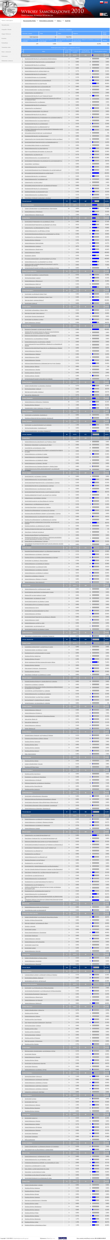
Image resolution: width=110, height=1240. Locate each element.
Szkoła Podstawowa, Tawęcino (32, 951)
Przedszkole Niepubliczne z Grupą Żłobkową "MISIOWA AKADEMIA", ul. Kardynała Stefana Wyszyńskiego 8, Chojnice (43, 538)
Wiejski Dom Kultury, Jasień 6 (32, 277)
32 (22, 154)
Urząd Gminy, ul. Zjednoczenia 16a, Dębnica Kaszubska (39, 987)
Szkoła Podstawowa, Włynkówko (33, 1127)
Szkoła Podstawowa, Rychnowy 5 (33, 713)
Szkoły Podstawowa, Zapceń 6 (32, 322)
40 (22, 179)
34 (22, 160)
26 (22, 136)
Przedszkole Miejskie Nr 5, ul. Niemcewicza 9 (36, 136)
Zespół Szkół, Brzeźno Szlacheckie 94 (34, 316)
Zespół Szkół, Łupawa (30, 1098)
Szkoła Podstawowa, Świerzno (32, 360)
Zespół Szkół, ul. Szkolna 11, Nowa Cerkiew (36, 560)
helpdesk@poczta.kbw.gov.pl (21, 1238)
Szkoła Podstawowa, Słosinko (32, 369)
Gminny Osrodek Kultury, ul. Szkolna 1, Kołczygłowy (38, 297)
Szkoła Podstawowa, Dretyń (32, 357)
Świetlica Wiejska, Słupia (31, 744)
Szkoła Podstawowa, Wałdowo (32, 354)
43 (22, 188)
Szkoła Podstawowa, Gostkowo (33, 246)
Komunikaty (5, 43)
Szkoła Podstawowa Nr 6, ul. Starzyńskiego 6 (36, 148)
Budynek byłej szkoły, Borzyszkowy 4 (34, 313)
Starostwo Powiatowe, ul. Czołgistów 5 (35, 860)
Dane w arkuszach (6, 51)
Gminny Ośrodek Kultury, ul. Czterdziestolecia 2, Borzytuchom (41, 208)
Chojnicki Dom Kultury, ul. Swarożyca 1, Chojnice (38, 507)
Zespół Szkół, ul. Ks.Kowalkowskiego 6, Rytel (36, 610)
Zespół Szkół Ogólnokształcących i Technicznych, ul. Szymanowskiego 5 (43, 160)
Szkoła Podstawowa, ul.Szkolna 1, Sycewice (36, 1082)
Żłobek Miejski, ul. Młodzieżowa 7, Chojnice (36, 541)
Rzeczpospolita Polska (29, 21)
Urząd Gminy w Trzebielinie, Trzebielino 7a (36, 414)
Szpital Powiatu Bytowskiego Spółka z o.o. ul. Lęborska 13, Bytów (42, 267)
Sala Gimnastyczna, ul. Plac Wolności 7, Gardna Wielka (39, 1149)
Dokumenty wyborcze (7, 60)
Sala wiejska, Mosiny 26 (31, 719)
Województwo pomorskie (46, 21)
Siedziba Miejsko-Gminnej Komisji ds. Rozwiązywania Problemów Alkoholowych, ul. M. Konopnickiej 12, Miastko (42, 332)
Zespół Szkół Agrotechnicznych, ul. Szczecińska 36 (38, 80)
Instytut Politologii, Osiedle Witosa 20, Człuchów (37, 700)
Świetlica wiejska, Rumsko (31, 1044)
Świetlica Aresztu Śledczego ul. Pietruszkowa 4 (37, 535)
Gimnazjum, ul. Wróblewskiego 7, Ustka (35, 1165)
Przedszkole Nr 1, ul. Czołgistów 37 (34, 863)
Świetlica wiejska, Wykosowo (32, 1038)
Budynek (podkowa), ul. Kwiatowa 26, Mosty (36, 923)
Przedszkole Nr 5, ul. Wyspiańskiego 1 (34, 884)
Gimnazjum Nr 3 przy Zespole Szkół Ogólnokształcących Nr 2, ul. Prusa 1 (44, 139)
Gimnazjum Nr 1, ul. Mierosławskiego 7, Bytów (37, 227)
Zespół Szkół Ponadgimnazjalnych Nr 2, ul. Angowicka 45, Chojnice (42, 491)
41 (22, 182)
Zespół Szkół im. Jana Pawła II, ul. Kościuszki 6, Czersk (39, 592)
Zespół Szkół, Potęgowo (31, 1101)
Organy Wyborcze (6, 34)
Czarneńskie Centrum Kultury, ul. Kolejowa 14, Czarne (39, 646)
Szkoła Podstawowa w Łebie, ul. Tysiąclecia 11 (37, 907)
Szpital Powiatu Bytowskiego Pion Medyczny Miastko (38, 378)
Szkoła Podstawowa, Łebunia (32, 828)
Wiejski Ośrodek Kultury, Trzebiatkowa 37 (36, 428)
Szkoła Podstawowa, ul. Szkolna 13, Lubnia (36, 454)
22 (22, 123)
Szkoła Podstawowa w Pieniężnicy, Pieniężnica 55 (37, 808)
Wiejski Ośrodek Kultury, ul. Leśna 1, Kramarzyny (38, 431)
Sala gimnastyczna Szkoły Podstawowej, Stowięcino (38, 1022)
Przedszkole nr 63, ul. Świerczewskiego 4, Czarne (37, 652)
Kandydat (67, 21)
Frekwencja (4, 56)
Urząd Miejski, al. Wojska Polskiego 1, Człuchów (37, 690)
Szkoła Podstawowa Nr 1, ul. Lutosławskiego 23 (37, 157)
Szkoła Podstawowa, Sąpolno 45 (33, 780)
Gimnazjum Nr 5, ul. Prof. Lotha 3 (33, 182)
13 (22, 95)
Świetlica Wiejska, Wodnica (32, 1215)
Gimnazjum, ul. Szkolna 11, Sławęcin (34, 576)
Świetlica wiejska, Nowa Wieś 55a (33, 786)
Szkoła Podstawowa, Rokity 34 (33, 284)
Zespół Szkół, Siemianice (31, 1136)
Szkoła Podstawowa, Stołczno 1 (33, 725)
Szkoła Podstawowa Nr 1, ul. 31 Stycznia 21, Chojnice (38, 479)
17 (22, 108)
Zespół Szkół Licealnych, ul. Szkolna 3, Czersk (37, 601)
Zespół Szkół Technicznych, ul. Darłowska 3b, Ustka (38, 1178)
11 (22, 89)
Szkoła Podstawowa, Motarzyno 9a (34, 997)
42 (22, 185)
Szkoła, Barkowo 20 (30, 728)
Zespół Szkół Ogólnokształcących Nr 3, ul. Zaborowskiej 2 (40, 68)
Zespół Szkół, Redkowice (31, 935)
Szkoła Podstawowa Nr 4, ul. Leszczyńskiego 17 (37, 120)
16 (22, 105)
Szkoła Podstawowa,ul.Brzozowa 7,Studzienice (37, 401)
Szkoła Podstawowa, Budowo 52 (33, 1003)
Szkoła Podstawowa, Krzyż (32, 607)
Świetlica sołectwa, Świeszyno (32, 372)
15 (22, 102)
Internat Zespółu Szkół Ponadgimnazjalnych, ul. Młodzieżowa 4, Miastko (43, 347)
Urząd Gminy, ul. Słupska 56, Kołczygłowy (36, 294)
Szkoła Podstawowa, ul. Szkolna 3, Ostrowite (36, 569)
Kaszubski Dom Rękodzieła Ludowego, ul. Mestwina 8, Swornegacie (42, 551)
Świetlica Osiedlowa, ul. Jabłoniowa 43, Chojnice (37, 525)
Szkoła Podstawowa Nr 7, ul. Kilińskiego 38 (36, 179)
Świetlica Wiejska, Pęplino (31, 1212)
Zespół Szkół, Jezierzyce (31, 1118)
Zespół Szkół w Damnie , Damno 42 (34, 977)
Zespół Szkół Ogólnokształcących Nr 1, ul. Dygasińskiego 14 (40, 847)
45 (22, 194)
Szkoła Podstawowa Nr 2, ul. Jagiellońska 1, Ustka (38, 1159)
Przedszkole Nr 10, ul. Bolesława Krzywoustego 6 (37, 891)
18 (22, 111)
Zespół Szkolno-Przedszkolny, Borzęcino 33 (36, 994)
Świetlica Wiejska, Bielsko (31, 760)
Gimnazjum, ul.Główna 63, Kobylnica (34, 1091)
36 (22, 166)
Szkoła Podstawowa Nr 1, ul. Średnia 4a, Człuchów (38, 693)
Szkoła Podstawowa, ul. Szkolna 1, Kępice (35, 1069)
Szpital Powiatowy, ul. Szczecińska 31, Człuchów (37, 703)
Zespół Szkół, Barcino (30, 1054)
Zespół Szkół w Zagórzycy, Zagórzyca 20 (35, 980)
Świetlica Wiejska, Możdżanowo (33, 1206)
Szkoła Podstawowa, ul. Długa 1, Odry (34, 623)
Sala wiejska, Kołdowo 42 (31, 722)
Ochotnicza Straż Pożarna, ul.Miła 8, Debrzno (36, 738)
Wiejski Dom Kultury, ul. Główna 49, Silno (36, 566)
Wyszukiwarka (5, 25)
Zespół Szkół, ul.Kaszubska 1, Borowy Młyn (36, 310)
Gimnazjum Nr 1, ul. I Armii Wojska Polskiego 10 (37, 835)
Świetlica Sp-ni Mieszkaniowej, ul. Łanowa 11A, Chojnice (40, 510)
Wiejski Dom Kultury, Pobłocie (33, 1025)
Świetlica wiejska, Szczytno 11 (32, 773)
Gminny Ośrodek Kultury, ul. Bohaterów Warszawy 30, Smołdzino (42, 1146)
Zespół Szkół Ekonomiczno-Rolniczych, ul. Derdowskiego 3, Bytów (42, 233)
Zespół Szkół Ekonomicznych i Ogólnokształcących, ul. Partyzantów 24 (43, 170)
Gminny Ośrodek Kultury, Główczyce (34, 1010)
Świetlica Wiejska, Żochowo (32, 1111)
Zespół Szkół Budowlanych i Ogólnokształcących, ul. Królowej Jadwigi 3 (43, 117)
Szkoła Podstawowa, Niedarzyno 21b (34, 214)
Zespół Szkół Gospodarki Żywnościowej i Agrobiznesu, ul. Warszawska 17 (44, 844)
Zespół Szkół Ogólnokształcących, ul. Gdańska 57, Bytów (39, 221)
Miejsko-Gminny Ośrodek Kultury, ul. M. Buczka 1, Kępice (40, 1051)
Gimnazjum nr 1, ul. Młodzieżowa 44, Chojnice (37, 504)
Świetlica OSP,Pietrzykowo (32, 767)
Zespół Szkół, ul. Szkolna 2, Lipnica (34, 319)
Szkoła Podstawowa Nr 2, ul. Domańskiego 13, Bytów (38, 261)
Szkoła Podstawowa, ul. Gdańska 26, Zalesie (36, 460)
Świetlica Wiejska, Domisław (32, 665)
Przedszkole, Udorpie (30, 255)
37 (22, 170)
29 (22, 145)
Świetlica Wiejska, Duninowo (32, 1188)
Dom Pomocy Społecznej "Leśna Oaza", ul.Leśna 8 (38, 197)
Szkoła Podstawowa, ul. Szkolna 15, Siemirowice (37, 825)
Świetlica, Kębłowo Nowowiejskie (33, 920)
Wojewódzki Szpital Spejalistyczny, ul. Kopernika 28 (38, 132)
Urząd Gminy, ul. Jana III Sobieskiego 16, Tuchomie (38, 424)
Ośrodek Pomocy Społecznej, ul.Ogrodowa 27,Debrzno (39, 735)
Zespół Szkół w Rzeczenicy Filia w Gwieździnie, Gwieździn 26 (41, 805)
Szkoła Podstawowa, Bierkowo (33, 1130)
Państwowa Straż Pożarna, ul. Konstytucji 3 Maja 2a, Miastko (40, 335)
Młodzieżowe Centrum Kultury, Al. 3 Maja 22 (36, 111)
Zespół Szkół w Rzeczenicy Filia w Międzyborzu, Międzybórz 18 (41, 802)
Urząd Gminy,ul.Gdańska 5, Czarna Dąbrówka (36, 274)
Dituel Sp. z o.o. (51, 1238)
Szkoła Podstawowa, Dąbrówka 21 (33, 211)
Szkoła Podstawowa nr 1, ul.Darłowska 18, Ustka (37, 1156)
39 (22, 176)
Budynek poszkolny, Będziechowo (33, 1041)
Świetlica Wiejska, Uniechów (32, 747)
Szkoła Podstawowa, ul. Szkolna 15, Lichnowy (37, 572)
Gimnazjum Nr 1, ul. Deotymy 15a (34, 154)
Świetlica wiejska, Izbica (31, 1028)
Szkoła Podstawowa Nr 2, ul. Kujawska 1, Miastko (38, 341)
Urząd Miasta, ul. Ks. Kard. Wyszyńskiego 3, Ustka (38, 1175)
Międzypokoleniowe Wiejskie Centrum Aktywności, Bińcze (40, 662)
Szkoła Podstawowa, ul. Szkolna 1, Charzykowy (37, 554)
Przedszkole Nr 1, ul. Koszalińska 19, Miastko (36, 338)
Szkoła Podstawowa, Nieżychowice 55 (34, 582)
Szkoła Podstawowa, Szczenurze (33, 961)
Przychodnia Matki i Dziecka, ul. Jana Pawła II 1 (37, 145)
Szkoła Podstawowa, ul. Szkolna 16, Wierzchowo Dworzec (40, 716)
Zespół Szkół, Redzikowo (31, 1133)
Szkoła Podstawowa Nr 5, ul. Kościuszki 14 (36, 894)
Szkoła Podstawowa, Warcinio (32, 1057)
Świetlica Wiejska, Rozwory (32, 750)
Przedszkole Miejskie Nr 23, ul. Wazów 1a (35, 105)
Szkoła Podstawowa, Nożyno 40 (33, 287)
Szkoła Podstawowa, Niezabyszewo (34, 249)
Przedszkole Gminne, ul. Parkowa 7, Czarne (36, 649)
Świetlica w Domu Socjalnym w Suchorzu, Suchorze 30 (39, 418)
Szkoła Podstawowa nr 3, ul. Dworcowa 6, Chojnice (38, 488)
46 (22, 197)
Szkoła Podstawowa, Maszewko (33, 964)
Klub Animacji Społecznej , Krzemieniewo (36, 668)
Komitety (4, 38)
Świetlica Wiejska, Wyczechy (32, 659)
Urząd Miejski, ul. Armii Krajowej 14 (34, 875)
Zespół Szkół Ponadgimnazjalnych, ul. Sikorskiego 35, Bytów (40, 224)
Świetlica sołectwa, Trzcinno (32, 375)
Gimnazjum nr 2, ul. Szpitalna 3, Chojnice (35, 498)
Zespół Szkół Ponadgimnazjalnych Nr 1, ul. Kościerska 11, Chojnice (42, 482)
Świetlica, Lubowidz (30, 926)
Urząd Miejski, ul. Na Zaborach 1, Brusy (35, 447)
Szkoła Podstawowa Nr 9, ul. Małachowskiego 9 (37, 126)
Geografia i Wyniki (6, 29)
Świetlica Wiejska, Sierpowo (32, 671)
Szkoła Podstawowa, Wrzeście (32, 1121)
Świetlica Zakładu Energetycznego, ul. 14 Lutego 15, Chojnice (41, 494)
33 (22, 157)
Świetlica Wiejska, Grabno (31, 1203)
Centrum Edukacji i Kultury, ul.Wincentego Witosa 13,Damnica (41, 974)
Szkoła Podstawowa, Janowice (32, 938)
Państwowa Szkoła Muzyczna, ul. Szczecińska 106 (38, 86)
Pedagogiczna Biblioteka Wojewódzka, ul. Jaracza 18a (38, 151)
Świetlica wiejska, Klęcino (31, 1013)
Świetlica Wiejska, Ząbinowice (33, 240)
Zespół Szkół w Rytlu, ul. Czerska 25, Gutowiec (37, 604)
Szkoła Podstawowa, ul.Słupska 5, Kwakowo (36, 1085)
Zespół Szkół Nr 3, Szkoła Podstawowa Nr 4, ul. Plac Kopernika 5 (41, 866)
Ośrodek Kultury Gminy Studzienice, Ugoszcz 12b (38, 408)
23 (22, 126)
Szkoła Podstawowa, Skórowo (32, 1104)
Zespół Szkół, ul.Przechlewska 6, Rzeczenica (36, 796)
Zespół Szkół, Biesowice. (31, 1066)
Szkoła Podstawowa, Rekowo (32, 252)
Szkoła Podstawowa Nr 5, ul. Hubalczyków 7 (36, 194)
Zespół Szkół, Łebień (30, 948)
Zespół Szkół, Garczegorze (31, 944)
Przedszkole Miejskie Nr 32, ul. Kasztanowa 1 (36, 188)
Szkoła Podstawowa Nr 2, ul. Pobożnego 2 (35, 166)
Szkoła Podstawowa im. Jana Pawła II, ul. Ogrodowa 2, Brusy (40, 441)
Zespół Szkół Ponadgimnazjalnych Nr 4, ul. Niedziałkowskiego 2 (41, 142)
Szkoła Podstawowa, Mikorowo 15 (34, 281)
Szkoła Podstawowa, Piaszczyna (33, 351)
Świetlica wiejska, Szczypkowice (33, 1019)
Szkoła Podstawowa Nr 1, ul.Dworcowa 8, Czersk (37, 589)
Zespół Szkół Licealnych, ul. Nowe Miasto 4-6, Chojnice (39, 501)
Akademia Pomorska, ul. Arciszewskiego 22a (36, 191)
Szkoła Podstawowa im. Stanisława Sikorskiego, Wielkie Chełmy (41, 466)
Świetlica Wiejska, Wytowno (32, 1191)
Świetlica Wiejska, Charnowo (32, 1197)
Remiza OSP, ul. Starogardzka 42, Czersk (35, 595)
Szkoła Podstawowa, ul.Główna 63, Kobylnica (36, 1079)
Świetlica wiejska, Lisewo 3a (32, 789)
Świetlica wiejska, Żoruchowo (32, 1031)
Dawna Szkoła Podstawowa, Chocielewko (35, 932)
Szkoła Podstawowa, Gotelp (32, 620)
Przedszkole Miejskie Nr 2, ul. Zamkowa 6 (36, 176)
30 (22, 148)
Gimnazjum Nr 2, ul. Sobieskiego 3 (34, 92)
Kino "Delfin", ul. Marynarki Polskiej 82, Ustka (37, 1168)
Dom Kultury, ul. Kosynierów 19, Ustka (35, 1171)
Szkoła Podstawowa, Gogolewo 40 (33, 1000)
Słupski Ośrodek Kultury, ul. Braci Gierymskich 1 (37, 89)
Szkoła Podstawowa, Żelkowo (32, 1016)
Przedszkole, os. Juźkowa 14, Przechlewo (35, 776)
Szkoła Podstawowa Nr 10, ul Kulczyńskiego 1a (37, 71)
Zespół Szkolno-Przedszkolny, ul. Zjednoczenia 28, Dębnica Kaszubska (43, 990)
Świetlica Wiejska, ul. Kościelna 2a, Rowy (35, 1225)
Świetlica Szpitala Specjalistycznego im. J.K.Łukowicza (39, 528)
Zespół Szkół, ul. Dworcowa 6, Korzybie (35, 1063)
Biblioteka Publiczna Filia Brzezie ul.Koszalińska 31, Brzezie (40, 799)
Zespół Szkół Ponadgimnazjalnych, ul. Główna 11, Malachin (40, 616)
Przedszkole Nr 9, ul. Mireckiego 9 (34, 850)
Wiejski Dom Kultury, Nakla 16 (33, 388)
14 (22, 98)
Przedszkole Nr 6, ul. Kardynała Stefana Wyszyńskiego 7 (39, 881)
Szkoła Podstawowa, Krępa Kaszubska (34, 941)
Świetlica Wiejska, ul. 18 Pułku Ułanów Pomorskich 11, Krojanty (41, 557)
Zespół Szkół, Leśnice (30, 929)
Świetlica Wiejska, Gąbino (31, 1222)
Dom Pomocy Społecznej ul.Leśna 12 (34, 532)
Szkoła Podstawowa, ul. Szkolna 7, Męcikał (36, 463)
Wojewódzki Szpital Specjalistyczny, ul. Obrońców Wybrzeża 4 (41, 185)
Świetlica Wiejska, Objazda (32, 1194)
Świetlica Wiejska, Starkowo (32, 1209)
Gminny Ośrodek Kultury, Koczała (34, 763)
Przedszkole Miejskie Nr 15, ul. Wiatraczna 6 (36, 123)
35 (22, 163)
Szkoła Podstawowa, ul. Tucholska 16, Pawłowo (37, 563)
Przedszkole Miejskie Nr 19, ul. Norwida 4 (36, 74)
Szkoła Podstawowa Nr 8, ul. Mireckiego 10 (36, 857)
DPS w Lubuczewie (30, 1139)
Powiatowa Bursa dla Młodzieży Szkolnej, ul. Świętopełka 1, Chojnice (43, 513)
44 (22, 191)
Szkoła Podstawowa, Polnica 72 (33, 710)
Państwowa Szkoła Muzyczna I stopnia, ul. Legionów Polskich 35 (41, 841)
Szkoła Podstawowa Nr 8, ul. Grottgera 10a (36, 83)
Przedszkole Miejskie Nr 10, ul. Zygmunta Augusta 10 (38, 95)
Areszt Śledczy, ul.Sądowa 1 (32, 163)
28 (22, 142)
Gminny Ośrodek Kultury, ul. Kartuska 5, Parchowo (38, 385)
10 (22, 86)
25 (22, 132)
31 (22, 151)
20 (22, 117)
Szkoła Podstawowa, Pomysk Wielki (34, 243)
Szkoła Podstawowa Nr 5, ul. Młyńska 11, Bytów (37, 230)
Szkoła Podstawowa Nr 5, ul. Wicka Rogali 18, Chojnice (39, 516)
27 (22, 139)
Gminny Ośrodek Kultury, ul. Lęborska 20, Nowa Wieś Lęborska (41, 917)
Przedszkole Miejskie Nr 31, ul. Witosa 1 (35, 64)
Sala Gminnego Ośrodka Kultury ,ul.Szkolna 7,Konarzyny (39, 636)
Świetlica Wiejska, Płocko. (31, 1060)
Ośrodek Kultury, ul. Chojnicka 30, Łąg (35, 626)
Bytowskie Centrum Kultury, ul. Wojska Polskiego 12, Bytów (40, 258)
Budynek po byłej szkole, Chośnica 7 (34, 391)
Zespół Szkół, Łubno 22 (31, 303)
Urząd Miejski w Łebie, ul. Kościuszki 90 (35, 910)
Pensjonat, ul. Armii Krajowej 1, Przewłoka (36, 1200)
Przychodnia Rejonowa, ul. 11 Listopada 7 (35, 77)
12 (22, 92)
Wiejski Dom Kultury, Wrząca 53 (33, 1076)
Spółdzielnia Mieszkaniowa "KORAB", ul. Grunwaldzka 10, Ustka (42, 1162)
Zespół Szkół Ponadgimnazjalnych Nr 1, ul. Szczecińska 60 (40, 61)
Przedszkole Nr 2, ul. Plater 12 (32, 853)
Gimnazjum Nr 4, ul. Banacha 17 (33, 108)
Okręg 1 (59, 21)
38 (22, 173)
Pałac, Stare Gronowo (30, 753)
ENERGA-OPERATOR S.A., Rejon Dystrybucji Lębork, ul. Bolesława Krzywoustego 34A (43, 887)
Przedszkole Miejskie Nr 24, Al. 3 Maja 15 (36, 114)
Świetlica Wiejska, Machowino (33, 1219)
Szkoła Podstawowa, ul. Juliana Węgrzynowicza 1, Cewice (40, 819)
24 (22, 129)
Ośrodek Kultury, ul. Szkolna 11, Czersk (35, 598)
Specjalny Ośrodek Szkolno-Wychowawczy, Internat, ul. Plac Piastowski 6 (44, 869)
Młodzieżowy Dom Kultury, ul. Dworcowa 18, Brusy (38, 444)
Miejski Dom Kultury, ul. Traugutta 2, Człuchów (37, 696)
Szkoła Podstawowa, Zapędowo (33, 613)
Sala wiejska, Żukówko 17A (32, 395)
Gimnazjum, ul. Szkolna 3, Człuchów (34, 684)
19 (22, 114)
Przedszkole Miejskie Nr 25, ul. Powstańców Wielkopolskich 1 (41, 58)
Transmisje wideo (6, 47)
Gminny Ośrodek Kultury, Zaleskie (34, 1185)
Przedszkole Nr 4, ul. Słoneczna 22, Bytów (36, 237)
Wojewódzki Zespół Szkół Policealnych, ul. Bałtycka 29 (39, 173)
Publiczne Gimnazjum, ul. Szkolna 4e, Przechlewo (37, 783)
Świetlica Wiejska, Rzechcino (32, 1108)
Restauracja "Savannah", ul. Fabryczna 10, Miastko (38, 329)
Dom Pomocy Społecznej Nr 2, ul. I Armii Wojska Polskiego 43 (41, 838)
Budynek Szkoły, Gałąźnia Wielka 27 (34, 300)
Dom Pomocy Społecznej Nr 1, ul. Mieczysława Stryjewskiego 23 (41, 872)
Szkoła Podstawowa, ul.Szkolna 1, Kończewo (36, 1088)
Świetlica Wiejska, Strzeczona (32, 741)
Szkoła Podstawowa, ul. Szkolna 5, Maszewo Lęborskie (39, 822)
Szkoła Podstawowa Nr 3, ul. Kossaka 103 (35, 878)
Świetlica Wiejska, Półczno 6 (32, 405)
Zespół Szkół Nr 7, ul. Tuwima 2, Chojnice (36, 476)
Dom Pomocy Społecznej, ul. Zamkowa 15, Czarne (38, 674)
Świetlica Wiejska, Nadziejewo (33, 656)
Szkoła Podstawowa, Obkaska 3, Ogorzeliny (36, 579)
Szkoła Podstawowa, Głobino (32, 1124)
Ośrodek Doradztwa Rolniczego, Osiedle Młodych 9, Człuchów (41, 681)
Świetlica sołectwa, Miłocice (32, 366)
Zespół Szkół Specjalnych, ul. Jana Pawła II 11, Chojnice (39, 485)
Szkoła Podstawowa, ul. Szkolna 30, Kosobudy (37, 457)
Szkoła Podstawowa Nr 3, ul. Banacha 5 (35, 102)
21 (22, 120)
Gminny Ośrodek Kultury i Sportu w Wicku (36, 957)
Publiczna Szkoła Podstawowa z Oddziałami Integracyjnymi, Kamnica (42, 363)
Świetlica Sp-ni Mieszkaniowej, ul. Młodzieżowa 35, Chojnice (40, 519)
